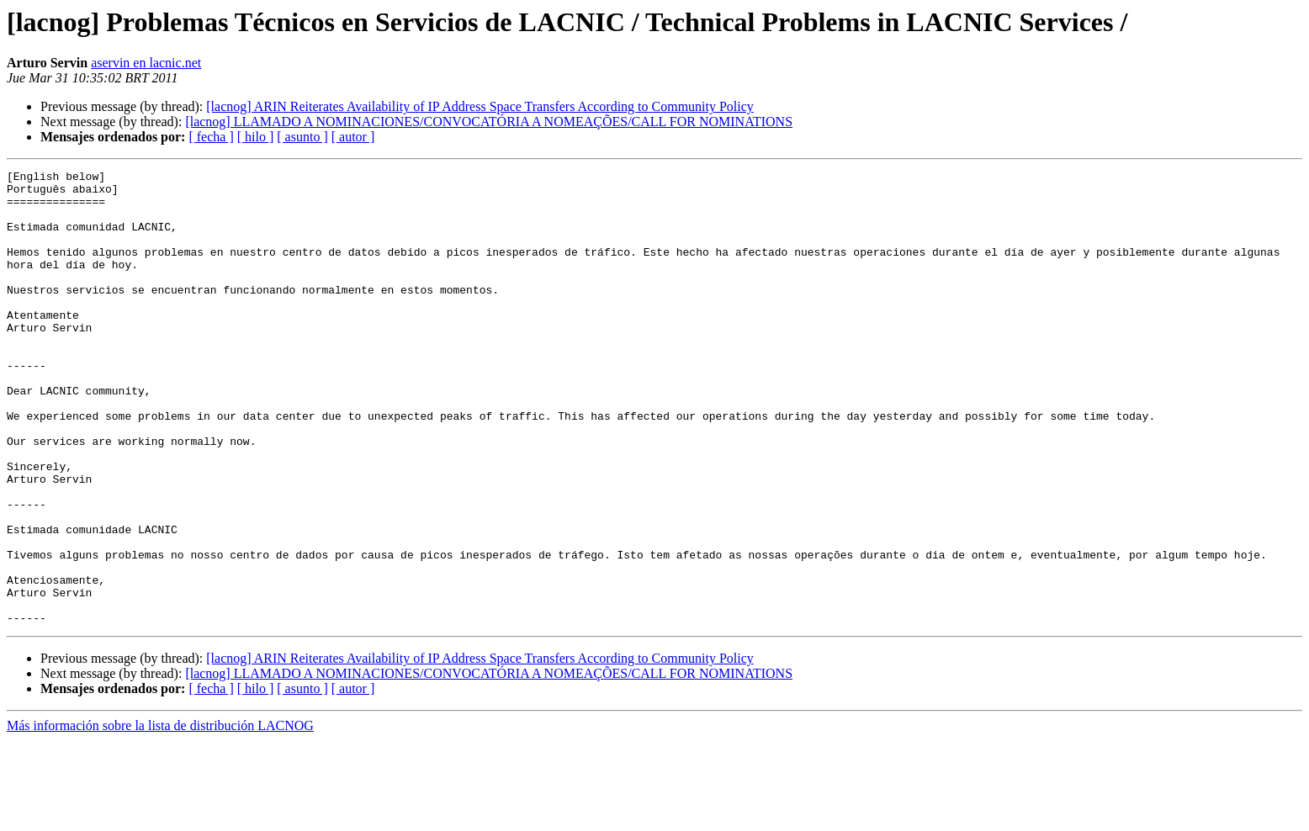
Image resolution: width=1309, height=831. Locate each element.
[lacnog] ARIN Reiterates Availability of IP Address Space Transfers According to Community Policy (480, 106)
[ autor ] (353, 137)
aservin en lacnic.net (146, 63)
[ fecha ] (210, 137)
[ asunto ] (302, 137)
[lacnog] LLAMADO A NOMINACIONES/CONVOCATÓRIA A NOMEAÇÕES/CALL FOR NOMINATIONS (488, 121)
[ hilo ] (255, 137)
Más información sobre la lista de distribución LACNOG (160, 816)
